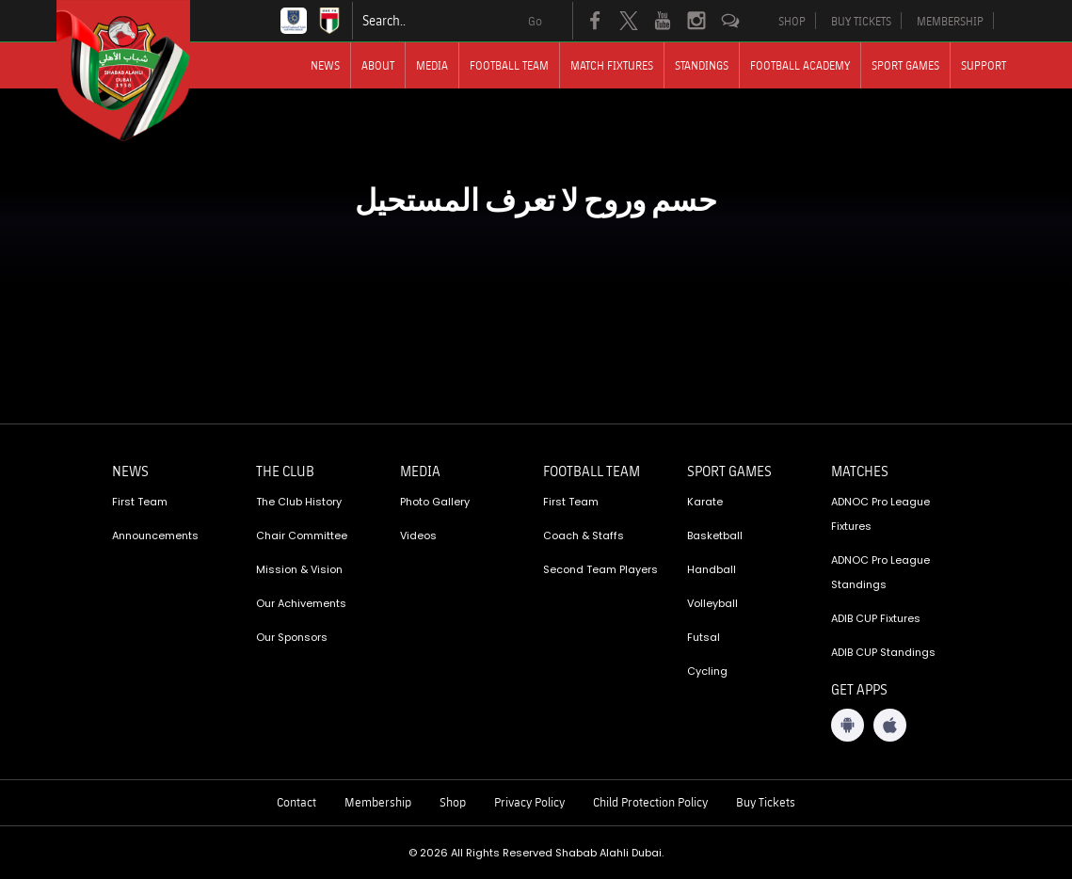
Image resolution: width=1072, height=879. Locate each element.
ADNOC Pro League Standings (880, 572)
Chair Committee (301, 535)
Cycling (707, 671)
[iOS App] (889, 725)
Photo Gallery (435, 501)
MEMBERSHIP (950, 20)
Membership (377, 801)
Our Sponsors (292, 637)
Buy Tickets (765, 801)
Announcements (155, 535)
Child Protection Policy (650, 801)
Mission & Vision (299, 569)
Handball (711, 569)
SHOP (792, 20)
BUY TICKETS (861, 20)
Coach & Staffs (583, 535)
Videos (418, 535)
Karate (705, 501)
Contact (296, 801)
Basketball (715, 535)
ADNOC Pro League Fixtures (880, 514)
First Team (140, 501)
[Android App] (847, 725)
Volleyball (712, 603)
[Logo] (140, 70)
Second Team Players (600, 569)
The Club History (299, 501)
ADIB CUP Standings (883, 652)
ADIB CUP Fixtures (875, 618)
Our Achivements (301, 603)
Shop (453, 801)
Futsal (703, 637)
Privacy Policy (529, 801)
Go (535, 20)
